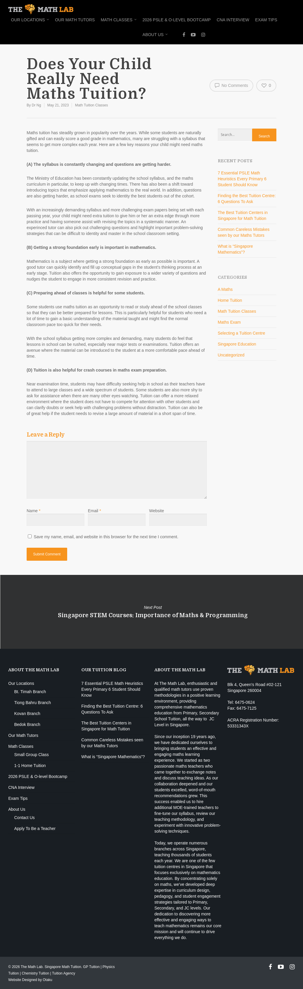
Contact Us (24, 817)
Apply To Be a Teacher (35, 828)
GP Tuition (91, 967)
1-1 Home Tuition (30, 765)
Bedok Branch (27, 724)
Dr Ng (36, 105)
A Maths (225, 289)
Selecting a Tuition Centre (241, 333)
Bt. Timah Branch (30, 691)
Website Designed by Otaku (30, 980)
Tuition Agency (63, 973)
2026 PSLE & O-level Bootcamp (177, 19)
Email (94, 510)
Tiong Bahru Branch (32, 702)
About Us (155, 35)
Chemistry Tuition (35, 973)
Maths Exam (229, 322)
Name (34, 510)
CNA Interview (233, 19)
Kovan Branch (27, 713)
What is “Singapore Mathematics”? (113, 756)
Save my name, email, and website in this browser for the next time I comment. (106, 536)
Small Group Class (31, 754)
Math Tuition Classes (91, 105)
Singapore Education (237, 344)
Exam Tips (266, 19)
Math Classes (119, 20)
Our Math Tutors (75, 19)
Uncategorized (231, 355)
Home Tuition (230, 300)
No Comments (231, 85)
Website (156, 510)
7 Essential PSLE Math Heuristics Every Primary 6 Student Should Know (242, 179)
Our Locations (30, 20)
